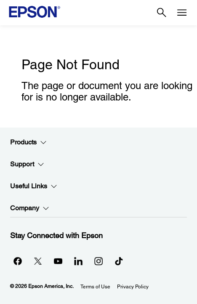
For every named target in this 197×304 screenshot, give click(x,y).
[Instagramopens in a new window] (98, 261)
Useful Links (33, 186)
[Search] (161, 12)
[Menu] (182, 12)
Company (29, 208)
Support (27, 164)
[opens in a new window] (118, 261)
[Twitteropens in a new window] (37, 261)
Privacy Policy (133, 287)
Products (28, 142)
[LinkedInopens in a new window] (78, 261)
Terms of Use (95, 287)
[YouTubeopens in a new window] (58, 261)
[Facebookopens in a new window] (17, 261)
